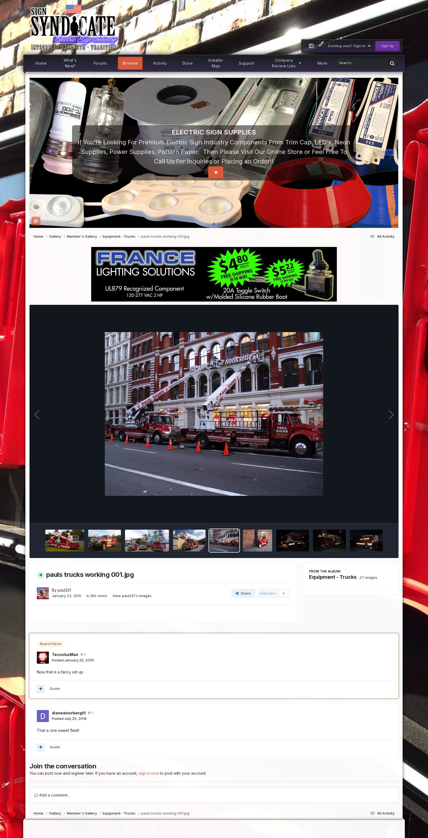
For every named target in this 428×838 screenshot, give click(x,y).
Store (187, 63)
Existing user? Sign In (349, 46)
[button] (36, 153)
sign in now (149, 773)
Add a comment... (52, 795)
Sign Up (387, 46)
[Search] (347, 63)
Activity (160, 63)
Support (246, 63)
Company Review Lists (287, 63)
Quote (55, 688)
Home (41, 63)
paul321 (64, 590)
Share (243, 593)
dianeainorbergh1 (69, 713)
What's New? (70, 63)
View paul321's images (131, 596)
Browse (130, 63)
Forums (100, 63)
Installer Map (216, 63)
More (322, 63)
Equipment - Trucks (332, 577)
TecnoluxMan (65, 654)
